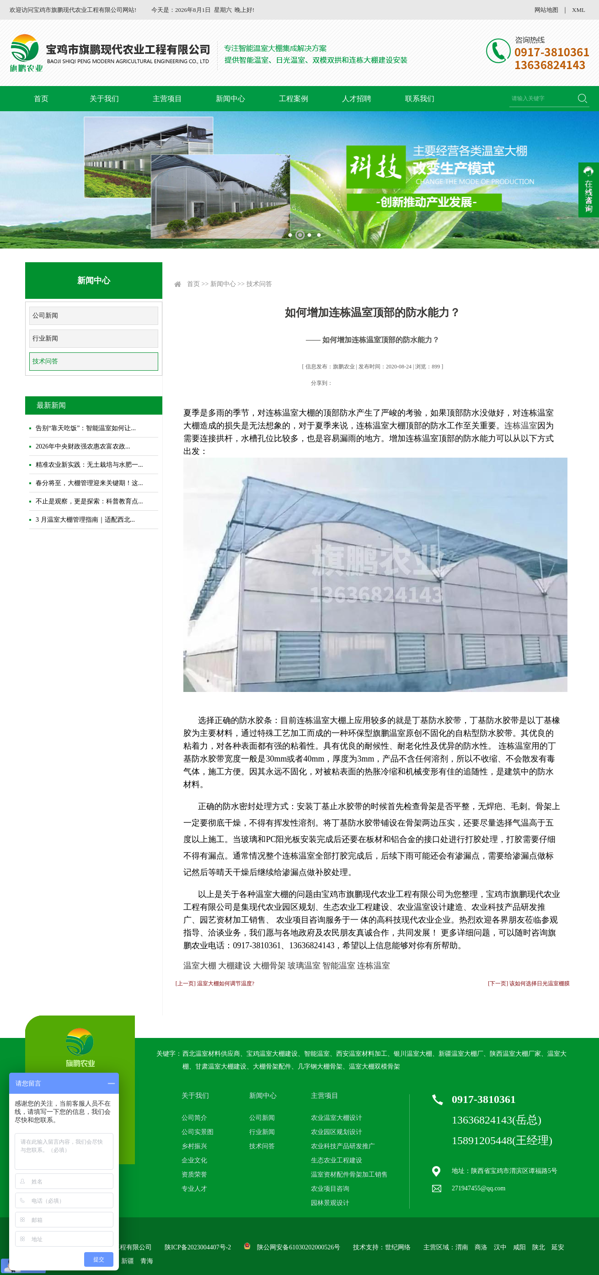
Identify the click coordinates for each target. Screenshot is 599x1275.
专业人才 (194, 1188)
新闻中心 (230, 99)
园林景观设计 (330, 1202)
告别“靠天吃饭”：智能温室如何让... (86, 428)
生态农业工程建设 (336, 1160)
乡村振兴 (194, 1146)
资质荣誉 (194, 1174)
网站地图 (546, 9)
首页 (41, 99)
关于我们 (104, 99)
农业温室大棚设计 (336, 1117)
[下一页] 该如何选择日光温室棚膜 (529, 983)
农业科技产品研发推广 (343, 1146)
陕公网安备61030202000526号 (298, 1247)
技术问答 (45, 361)
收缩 (588, 189)
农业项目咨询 (330, 1188)
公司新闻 (45, 315)
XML (578, 9)
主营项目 (167, 99)
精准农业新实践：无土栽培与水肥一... (89, 464)
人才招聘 (356, 99)
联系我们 (419, 99)
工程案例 (293, 99)
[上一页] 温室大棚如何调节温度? (215, 983)
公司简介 (194, 1117)
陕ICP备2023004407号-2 (198, 1247)
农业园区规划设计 (336, 1132)
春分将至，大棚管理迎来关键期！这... (89, 483)
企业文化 (194, 1160)
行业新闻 (45, 338)
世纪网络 (398, 1247)
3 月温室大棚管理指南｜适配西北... (85, 519)
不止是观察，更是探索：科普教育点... (89, 501)
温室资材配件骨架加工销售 (349, 1174)
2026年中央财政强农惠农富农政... (83, 446)
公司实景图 (198, 1132)
